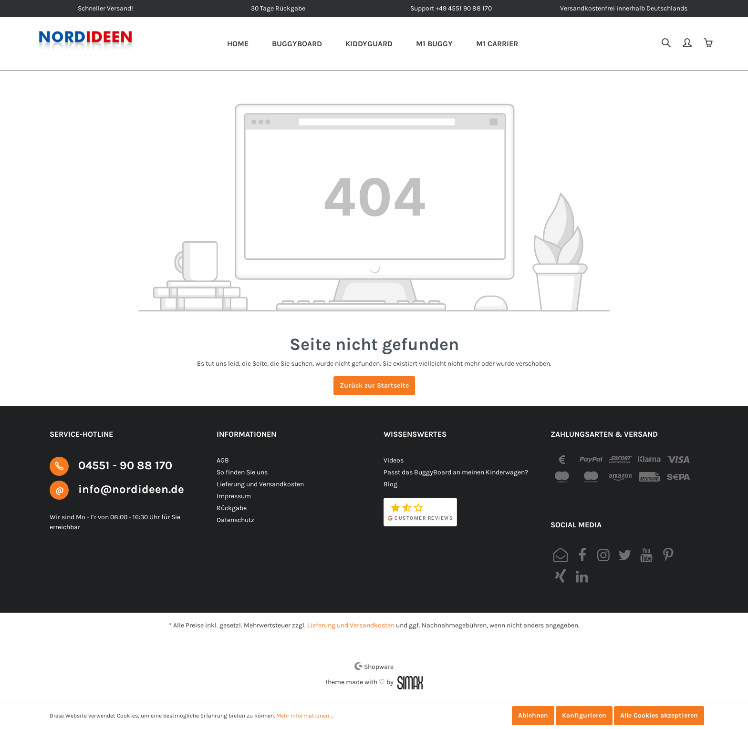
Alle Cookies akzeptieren (659, 715)
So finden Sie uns (242, 472)
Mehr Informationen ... (304, 715)
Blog (390, 484)
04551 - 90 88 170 (125, 465)
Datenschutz (235, 520)
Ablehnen (533, 715)
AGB (223, 460)
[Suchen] (666, 43)
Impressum (234, 496)
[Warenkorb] (708, 43)
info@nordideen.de (131, 489)
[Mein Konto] (687, 43)
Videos (394, 460)
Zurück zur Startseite (374, 385)
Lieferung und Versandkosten (260, 484)
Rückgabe (232, 508)
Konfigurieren (584, 715)
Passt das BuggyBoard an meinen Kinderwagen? (456, 472)
